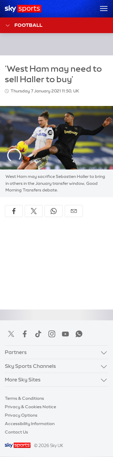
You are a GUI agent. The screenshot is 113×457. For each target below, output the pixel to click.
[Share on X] (34, 211)
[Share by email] (74, 211)
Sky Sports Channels (30, 365)
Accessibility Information (30, 423)
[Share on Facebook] (14, 211)
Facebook (25, 334)
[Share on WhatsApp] (54, 211)
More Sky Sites (23, 379)
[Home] (23, 9)
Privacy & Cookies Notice (30, 407)
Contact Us (16, 432)
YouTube (65, 334)
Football (23, 25)
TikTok (38, 334)
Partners (16, 352)
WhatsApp (79, 334)
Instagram (52, 334)
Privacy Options (21, 415)
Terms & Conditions (24, 398)
